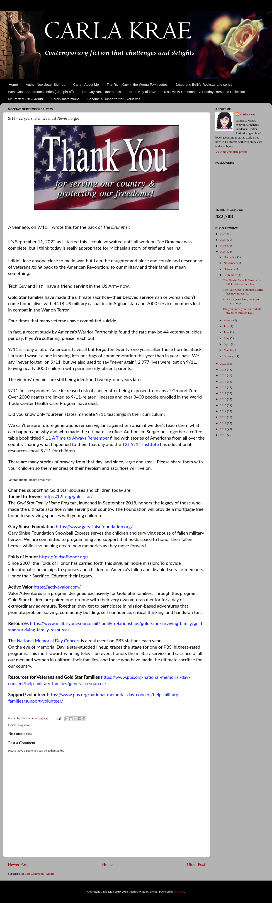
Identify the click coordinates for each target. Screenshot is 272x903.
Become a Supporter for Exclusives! (114, 99)
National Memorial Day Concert (48, 640)
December (230, 257)
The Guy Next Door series (101, 92)
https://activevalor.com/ (57, 586)
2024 (223, 246)
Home (13, 84)
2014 (223, 411)
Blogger (179, 891)
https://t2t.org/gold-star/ (68, 496)
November (230, 263)
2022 (223, 363)
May (227, 338)
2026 (223, 234)
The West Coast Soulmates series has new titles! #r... (243, 291)
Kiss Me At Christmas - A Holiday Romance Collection (204, 92)
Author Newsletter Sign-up (46, 84)
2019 (223, 381)
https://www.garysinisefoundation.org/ (94, 526)
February (230, 356)
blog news (24, 725)
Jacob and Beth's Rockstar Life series (203, 84)
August (228, 320)
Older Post (196, 864)
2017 (223, 393)
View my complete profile (231, 151)
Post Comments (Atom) (39, 873)
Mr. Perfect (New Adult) (25, 99)
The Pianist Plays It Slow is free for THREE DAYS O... (242, 281)
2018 (223, 387)
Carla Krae (247, 114)
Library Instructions (65, 99)
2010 (223, 435)
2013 (223, 417)
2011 (223, 429)
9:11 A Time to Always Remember (75, 438)
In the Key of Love (142, 92)
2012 (223, 423)
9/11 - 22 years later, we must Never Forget (241, 301)
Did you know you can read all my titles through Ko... (242, 310)
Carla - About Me (86, 84)
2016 (223, 399)
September (231, 275)
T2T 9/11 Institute (140, 444)
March (228, 350)
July (227, 326)
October (229, 269)
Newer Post (18, 864)
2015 (223, 405)
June (227, 332)
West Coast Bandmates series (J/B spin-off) (41, 92)
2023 (223, 251)
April (227, 344)
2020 (223, 375)
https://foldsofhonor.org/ (64, 556)
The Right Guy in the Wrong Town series (137, 84)
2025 (223, 239)
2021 (223, 369)
